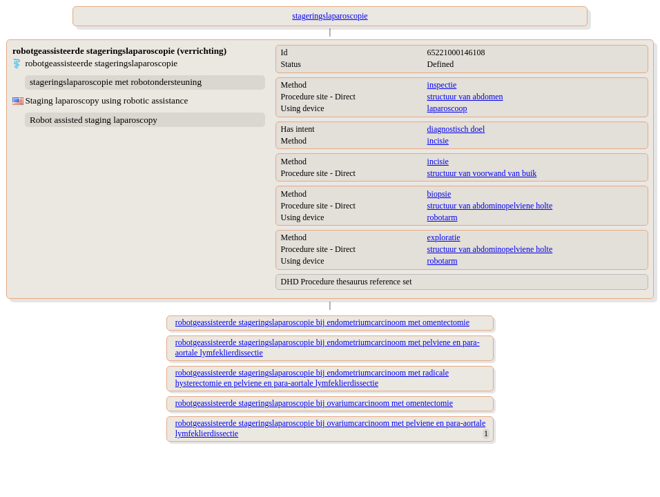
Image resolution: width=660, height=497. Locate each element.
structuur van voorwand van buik (482, 173)
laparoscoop (447, 108)
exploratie (443, 237)
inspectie (442, 85)
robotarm (442, 217)
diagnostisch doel (456, 129)
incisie (438, 141)
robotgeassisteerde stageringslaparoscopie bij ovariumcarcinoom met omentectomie (314, 403)
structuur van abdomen (465, 96)
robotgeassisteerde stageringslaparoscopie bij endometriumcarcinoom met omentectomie (322, 322)
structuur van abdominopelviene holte (490, 206)
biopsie (439, 194)
